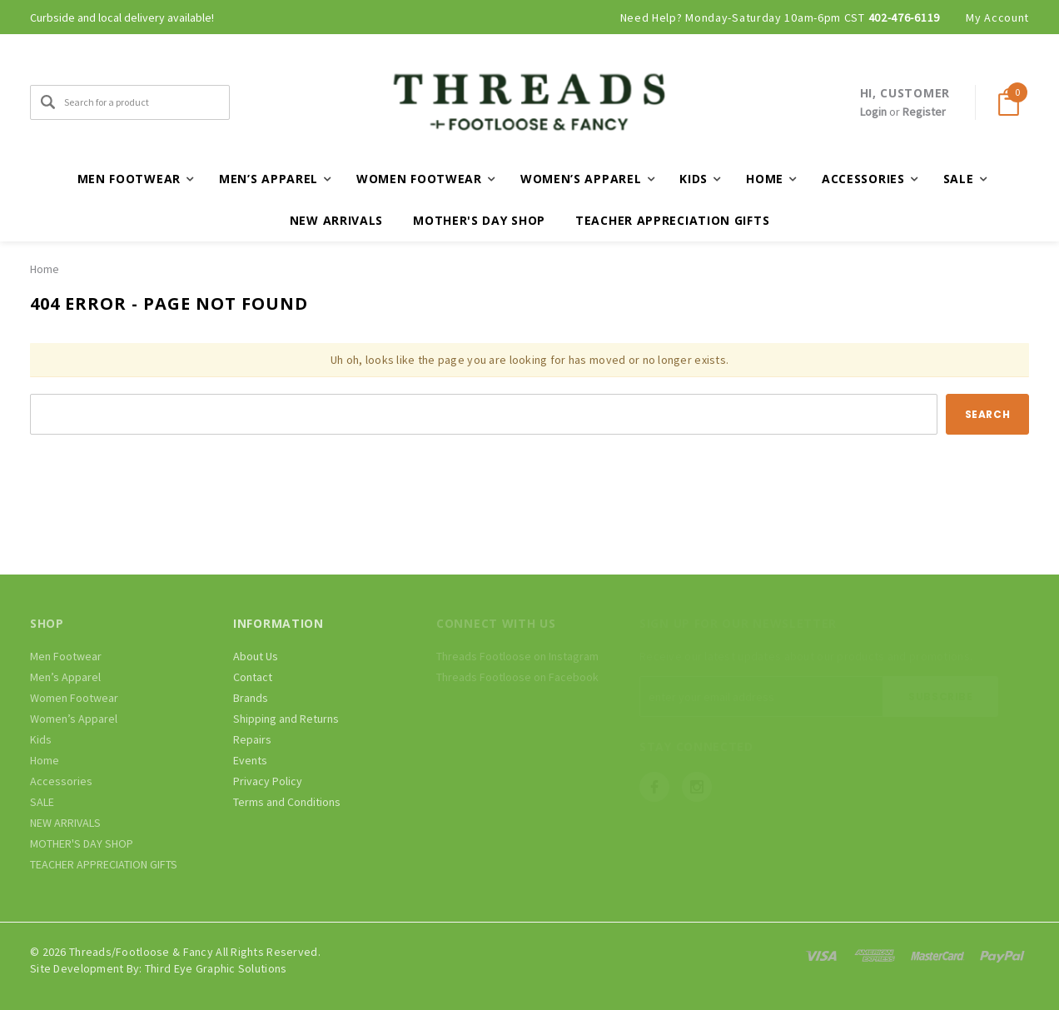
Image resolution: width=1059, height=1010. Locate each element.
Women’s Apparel (73, 718)
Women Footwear (74, 697)
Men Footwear (66, 656)
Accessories (61, 781)
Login (873, 111)
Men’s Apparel (65, 676)
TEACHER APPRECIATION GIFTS (672, 220)
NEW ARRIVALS (336, 220)
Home (44, 268)
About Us (255, 656)
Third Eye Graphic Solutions (216, 968)
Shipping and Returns (286, 718)
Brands (250, 697)
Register (924, 111)
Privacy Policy (267, 781)
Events (250, 760)
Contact (252, 676)
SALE (42, 801)
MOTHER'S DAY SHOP (479, 220)
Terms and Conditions (287, 801)
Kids (41, 739)
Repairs (252, 739)
